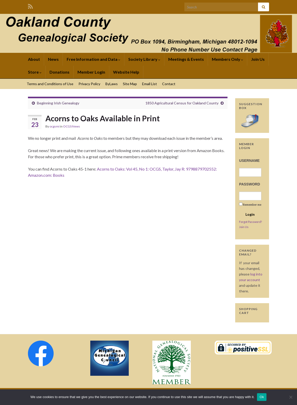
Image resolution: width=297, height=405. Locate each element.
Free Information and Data (93, 59)
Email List (149, 84)
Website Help (126, 72)
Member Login (91, 72)
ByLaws (111, 84)
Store (35, 72)
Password (249, 184)
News (53, 59)
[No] (290, 397)
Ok (262, 397)
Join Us (258, 59)
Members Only (227, 59)
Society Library (144, 59)
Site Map (130, 84)
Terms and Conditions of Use (50, 84)
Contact (168, 84)
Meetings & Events (186, 59)
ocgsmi (55, 126)
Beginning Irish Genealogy (58, 103)
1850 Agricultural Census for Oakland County (182, 103)
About (34, 59)
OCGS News (71, 126)
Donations (60, 72)
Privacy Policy (89, 84)
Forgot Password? (250, 221)
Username (249, 161)
